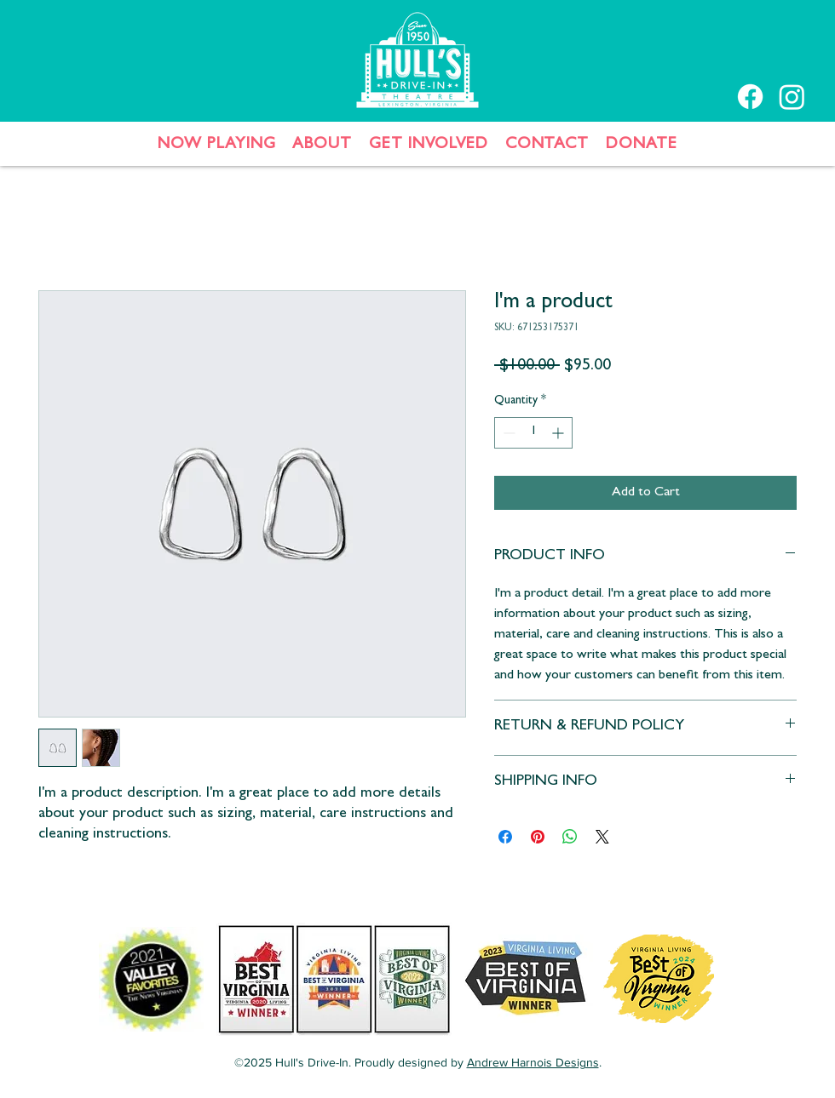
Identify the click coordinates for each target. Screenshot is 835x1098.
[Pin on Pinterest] (537, 836)
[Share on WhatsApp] (570, 836)
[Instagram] (792, 96)
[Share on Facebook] (505, 836)
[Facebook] (750, 96)
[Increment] (559, 433)
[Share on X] (602, 836)
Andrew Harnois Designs (533, 1062)
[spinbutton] (533, 433)
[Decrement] (507, 433)
